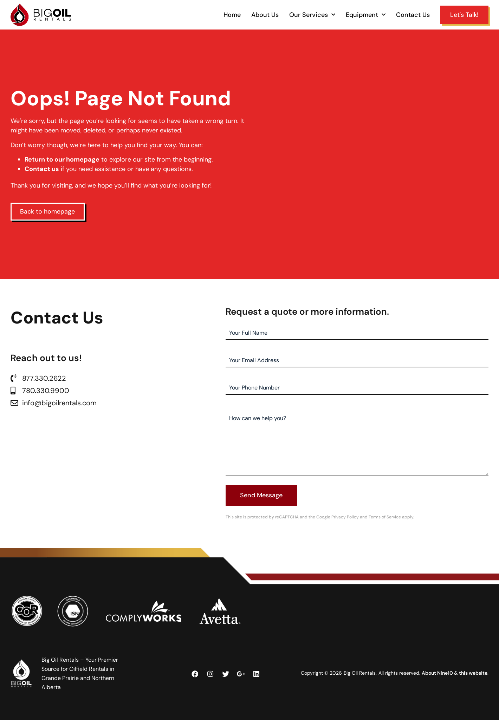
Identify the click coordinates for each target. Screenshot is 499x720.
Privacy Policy (345, 517)
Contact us (42, 169)
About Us (265, 14)
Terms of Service (385, 517)
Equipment (365, 14)
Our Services (312, 14)
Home (232, 14)
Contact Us (413, 14)
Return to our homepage (62, 159)
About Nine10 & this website (454, 673)
